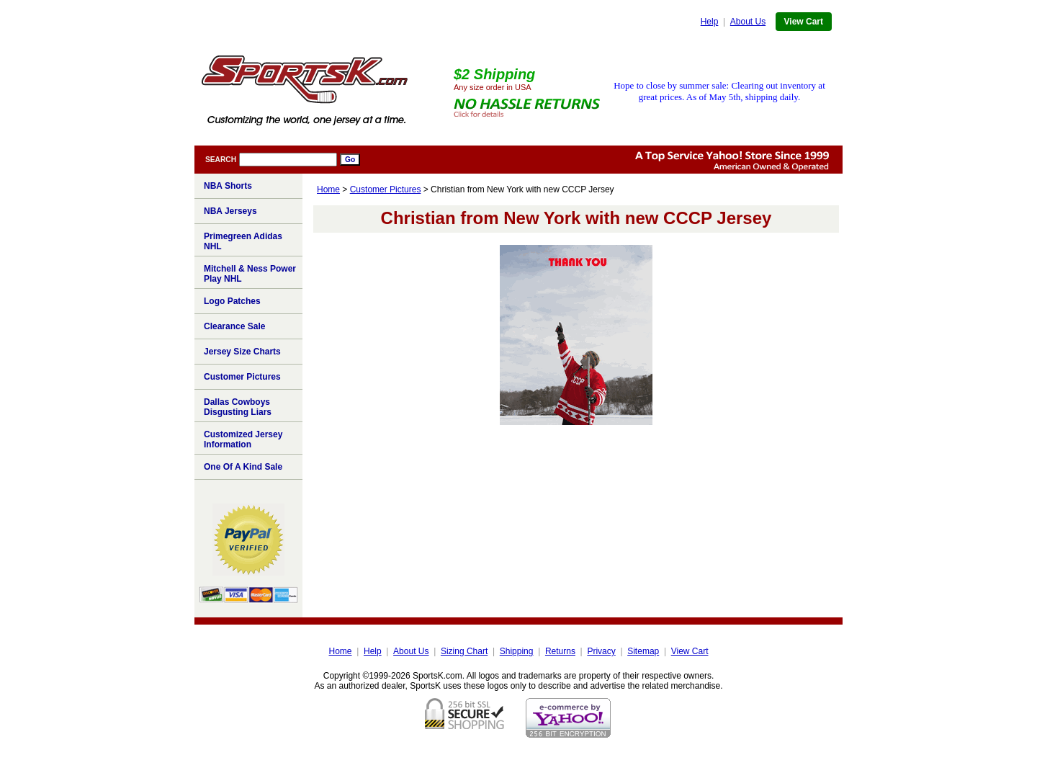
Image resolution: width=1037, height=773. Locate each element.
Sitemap (643, 651)
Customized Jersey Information (243, 439)
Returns (560, 651)
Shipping (517, 651)
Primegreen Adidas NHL (243, 241)
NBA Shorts (228, 186)
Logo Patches (232, 301)
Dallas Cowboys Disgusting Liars (237, 407)
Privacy (601, 651)
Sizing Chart (464, 651)
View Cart (803, 22)
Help (710, 22)
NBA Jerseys (230, 211)
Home (328, 189)
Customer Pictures (385, 189)
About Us (748, 22)
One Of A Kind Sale (243, 467)
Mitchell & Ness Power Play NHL (250, 274)
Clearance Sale (234, 326)
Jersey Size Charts (242, 352)
